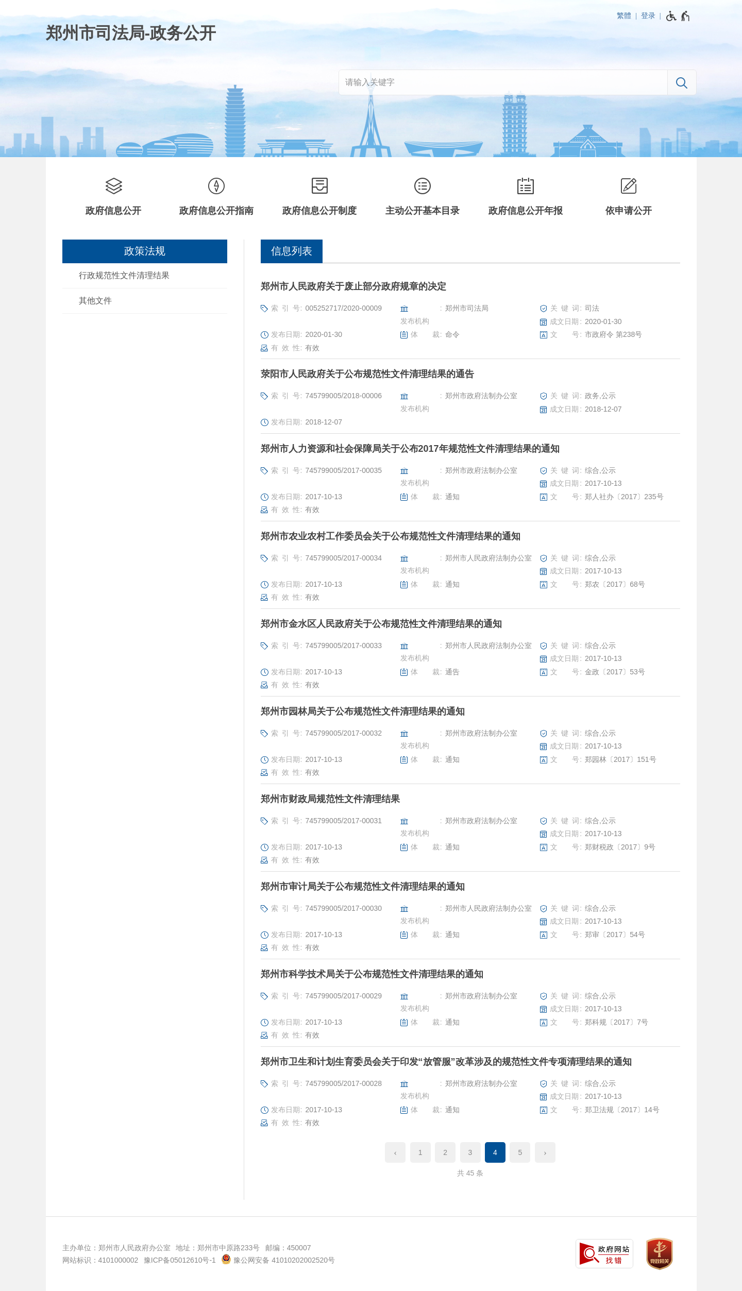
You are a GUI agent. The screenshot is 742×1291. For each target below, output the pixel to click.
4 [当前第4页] (495, 1152)
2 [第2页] (445, 1152)
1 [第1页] (420, 1152)
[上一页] (395, 1152)
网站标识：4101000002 (100, 1260)
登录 (648, 15)
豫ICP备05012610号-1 (180, 1260)
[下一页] (545, 1152)
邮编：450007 (288, 1248)
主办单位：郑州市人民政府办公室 (116, 1248)
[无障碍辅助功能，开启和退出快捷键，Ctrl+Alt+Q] (678, 16)
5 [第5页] (520, 1152)
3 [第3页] (470, 1152)
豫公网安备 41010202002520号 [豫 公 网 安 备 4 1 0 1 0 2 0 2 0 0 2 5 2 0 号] (278, 1259)
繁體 (624, 15)
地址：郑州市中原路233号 (218, 1248)
